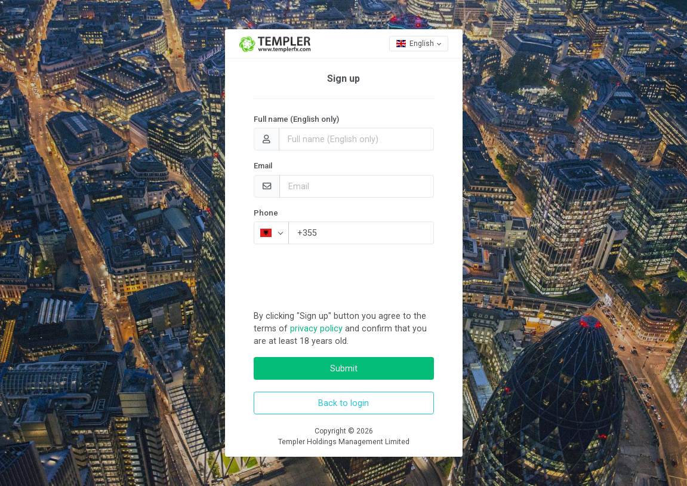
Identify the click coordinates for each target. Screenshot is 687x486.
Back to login (343, 403)
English (415, 43)
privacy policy (316, 328)
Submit (344, 368)
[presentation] (344, 277)
